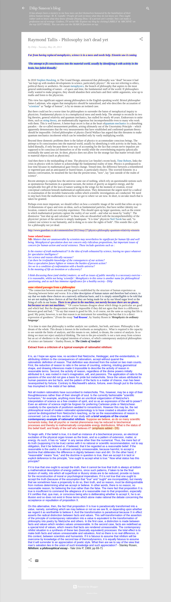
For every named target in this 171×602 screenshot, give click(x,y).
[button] (141, 39)
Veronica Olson (91, 593)
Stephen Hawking (46, 80)
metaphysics (77, 86)
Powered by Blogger (85, 586)
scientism (34, 106)
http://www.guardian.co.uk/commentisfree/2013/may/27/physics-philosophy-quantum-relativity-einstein (84, 230)
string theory (49, 120)
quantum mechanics (115, 123)
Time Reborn (124, 160)
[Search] (148, 9)
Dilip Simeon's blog (44, 7)
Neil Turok (116, 219)
